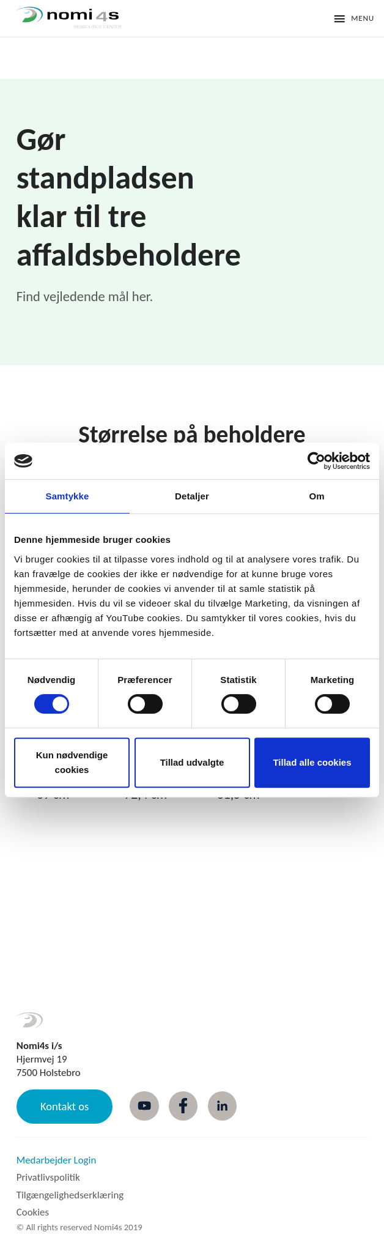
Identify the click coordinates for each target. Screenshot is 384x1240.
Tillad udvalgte (192, 762)
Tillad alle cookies (312, 762)
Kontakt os (64, 1106)
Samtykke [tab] (67, 496)
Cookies (33, 1212)
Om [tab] (316, 496)
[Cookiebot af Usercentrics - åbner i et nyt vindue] (316, 461)
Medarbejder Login (56, 1160)
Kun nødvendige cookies (72, 762)
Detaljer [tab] (192, 496)
